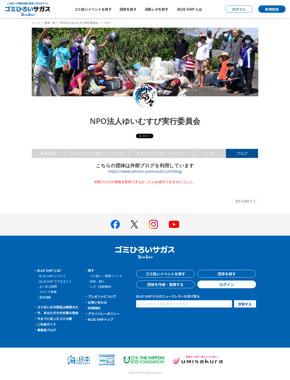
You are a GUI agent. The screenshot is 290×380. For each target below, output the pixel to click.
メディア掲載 (48, 292)
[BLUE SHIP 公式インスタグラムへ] (153, 224)
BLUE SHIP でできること (55, 281)
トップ (36, 23)
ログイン (227, 284)
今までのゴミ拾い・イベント (161, 153)
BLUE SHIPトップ (100, 319)
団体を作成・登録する (165, 284)
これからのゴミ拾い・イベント (96, 153)
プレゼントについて (102, 296)
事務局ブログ (46, 330)
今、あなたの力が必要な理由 (57, 312)
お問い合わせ (97, 302)
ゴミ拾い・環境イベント (106, 276)
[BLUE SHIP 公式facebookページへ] (115, 224)
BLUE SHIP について (52, 276)
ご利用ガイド (46, 324)
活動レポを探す (156, 9)
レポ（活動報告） (102, 286)
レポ (209, 153)
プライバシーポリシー (104, 313)
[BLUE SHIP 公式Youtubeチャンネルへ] (174, 224)
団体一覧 (49, 23)
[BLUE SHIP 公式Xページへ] (134, 224)
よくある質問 (48, 286)
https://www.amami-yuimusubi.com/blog (145, 171)
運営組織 (45, 297)
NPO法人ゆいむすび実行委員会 (79, 23)
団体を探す (128, 9)
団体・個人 (97, 281)
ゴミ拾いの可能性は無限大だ (57, 307)
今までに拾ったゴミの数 (54, 318)
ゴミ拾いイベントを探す (93, 9)
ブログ (242, 153)
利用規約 (94, 308)
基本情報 (48, 153)
